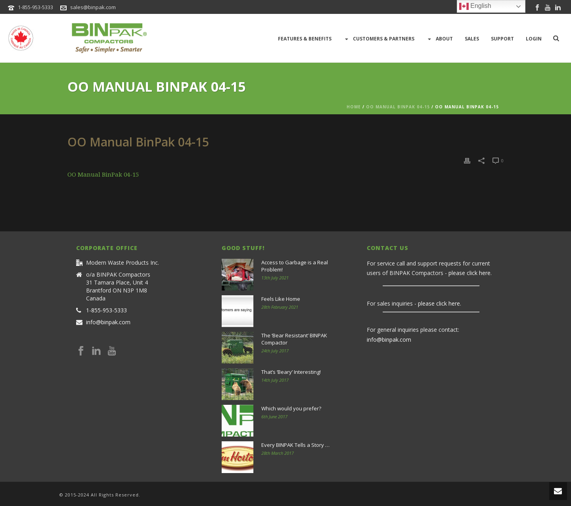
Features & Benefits (304, 38)
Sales (472, 38)
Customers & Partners (378, 38)
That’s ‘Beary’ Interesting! (291, 371)
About (439, 38)
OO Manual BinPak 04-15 (398, 107)
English (475, 6)
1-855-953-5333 (35, 7)
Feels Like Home (280, 298)
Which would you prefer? (291, 408)
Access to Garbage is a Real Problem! (294, 266)
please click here (469, 273)
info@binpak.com (108, 322)
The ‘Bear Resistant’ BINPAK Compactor (294, 339)
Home (354, 107)
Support (502, 38)
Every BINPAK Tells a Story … (295, 444)
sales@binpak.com (93, 7)
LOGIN (534, 38)
